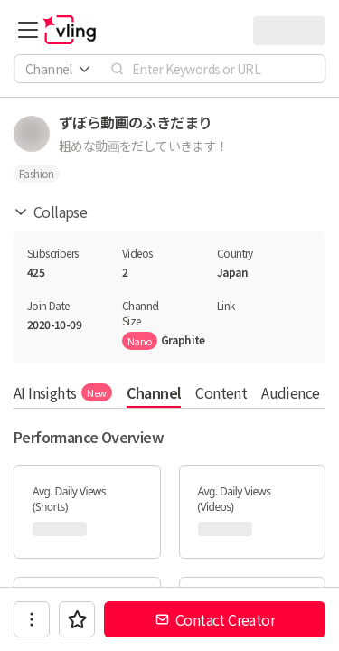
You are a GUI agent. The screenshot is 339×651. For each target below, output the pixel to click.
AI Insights (63, 392)
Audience (290, 392)
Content (221, 392)
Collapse (50, 211)
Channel (154, 392)
